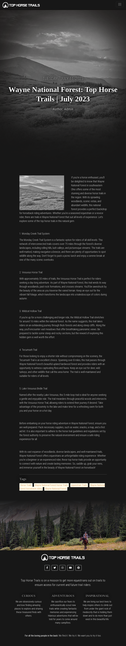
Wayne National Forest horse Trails (51, 485)
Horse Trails (26, 485)
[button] (47, 568)
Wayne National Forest (55, 488)
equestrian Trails (79, 485)
